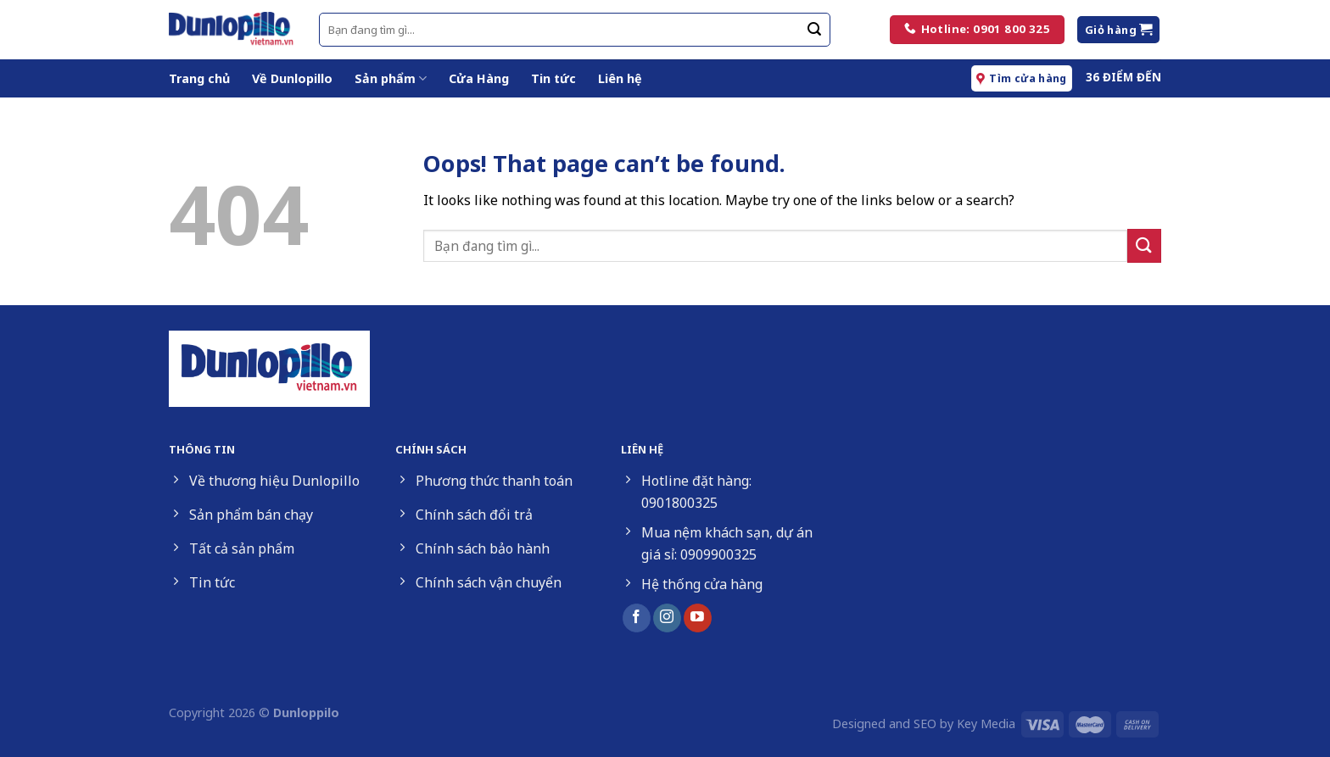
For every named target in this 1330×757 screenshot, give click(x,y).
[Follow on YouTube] (698, 618)
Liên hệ (620, 78)
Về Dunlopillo (292, 78)
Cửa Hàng (479, 78)
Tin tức (553, 78)
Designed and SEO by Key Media (923, 723)
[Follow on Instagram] (667, 618)
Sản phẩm (391, 78)
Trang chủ (199, 78)
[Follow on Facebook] (637, 618)
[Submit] (814, 29)
